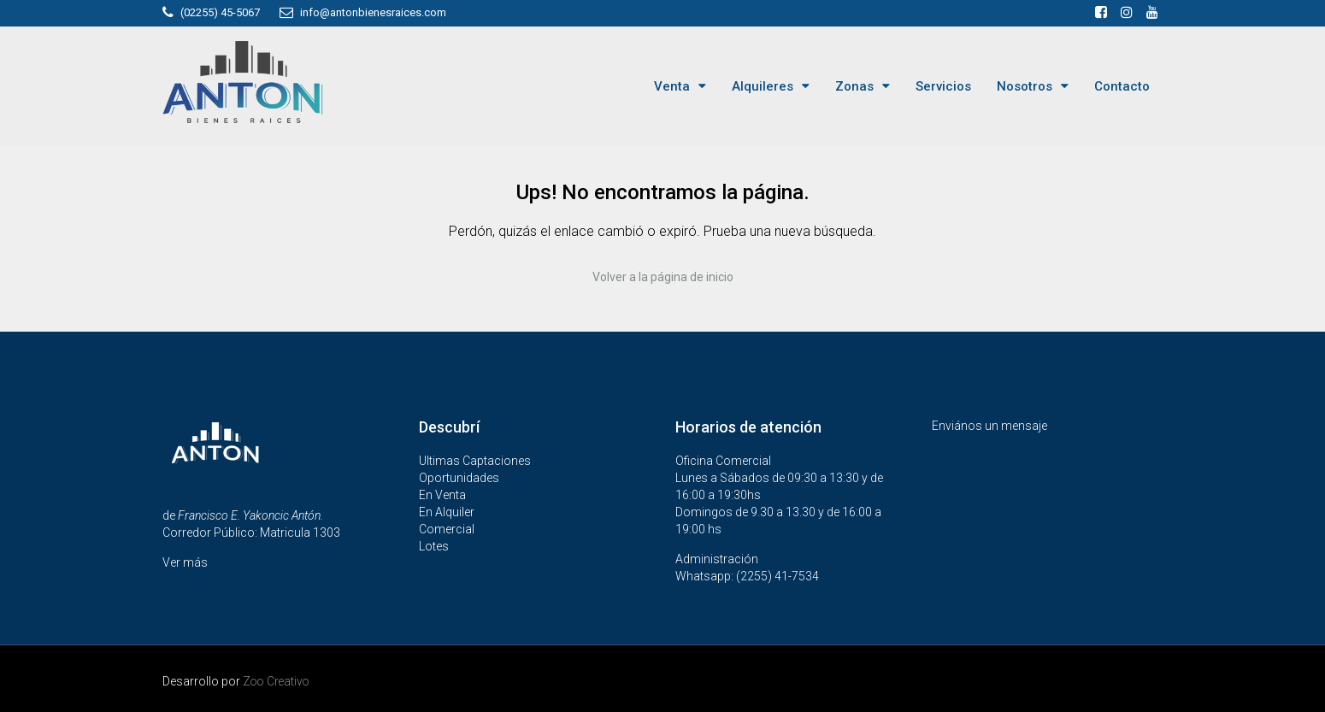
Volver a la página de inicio (662, 277)
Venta (672, 86)
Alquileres (762, 86)
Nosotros (1024, 86)
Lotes (434, 545)
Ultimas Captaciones (475, 460)
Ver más (185, 561)
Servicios (943, 86)
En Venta (442, 494)
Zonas (854, 86)
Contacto (1122, 86)
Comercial (446, 528)
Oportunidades (459, 477)
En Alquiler (446, 511)
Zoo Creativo (278, 680)
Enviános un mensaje (989, 425)
